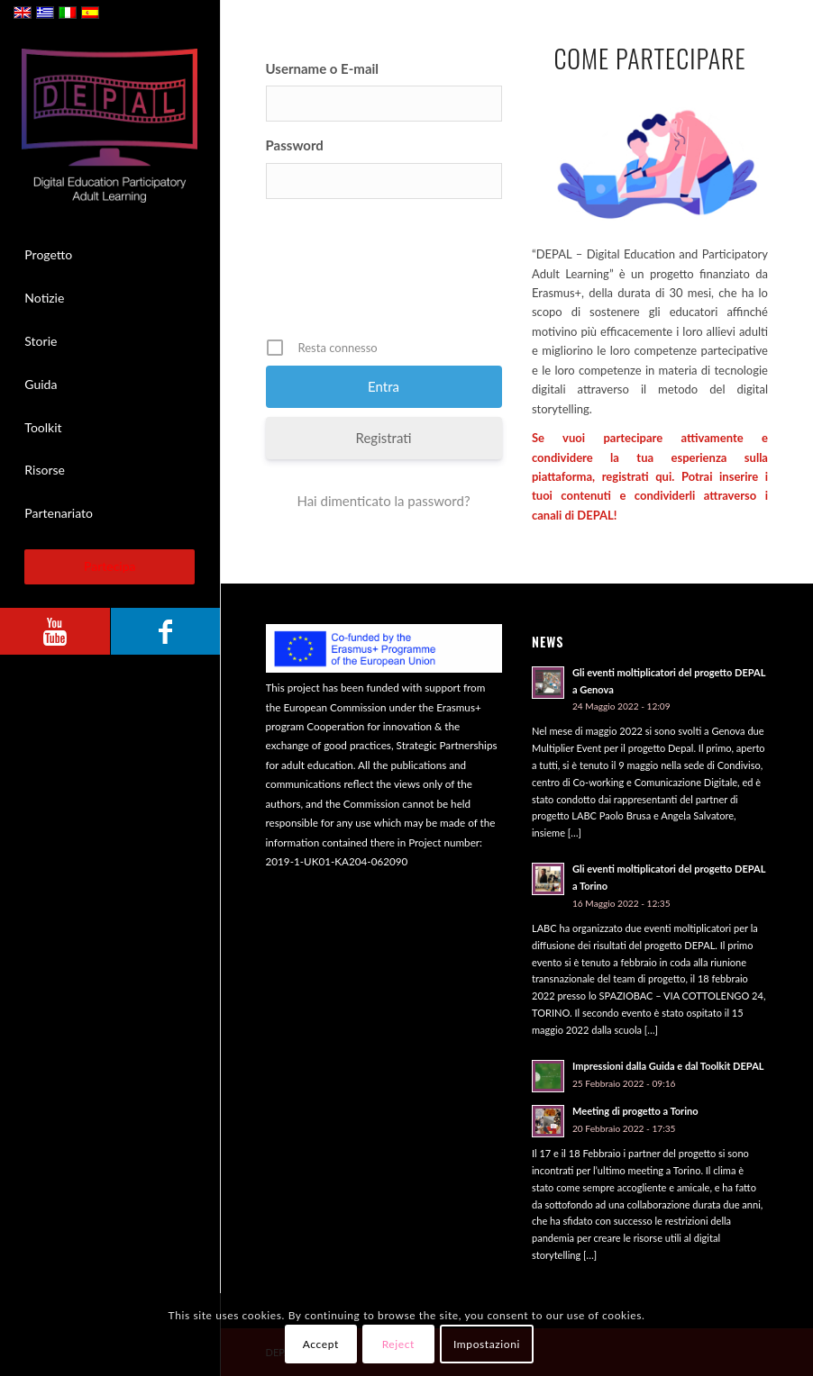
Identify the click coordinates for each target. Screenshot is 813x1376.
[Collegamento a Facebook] (165, 631)
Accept (321, 1344)
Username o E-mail (322, 68)
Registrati (384, 438)
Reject (398, 1344)
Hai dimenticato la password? (383, 501)
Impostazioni (486, 1344)
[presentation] (403, 275)
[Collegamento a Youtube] (55, 631)
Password (295, 145)
